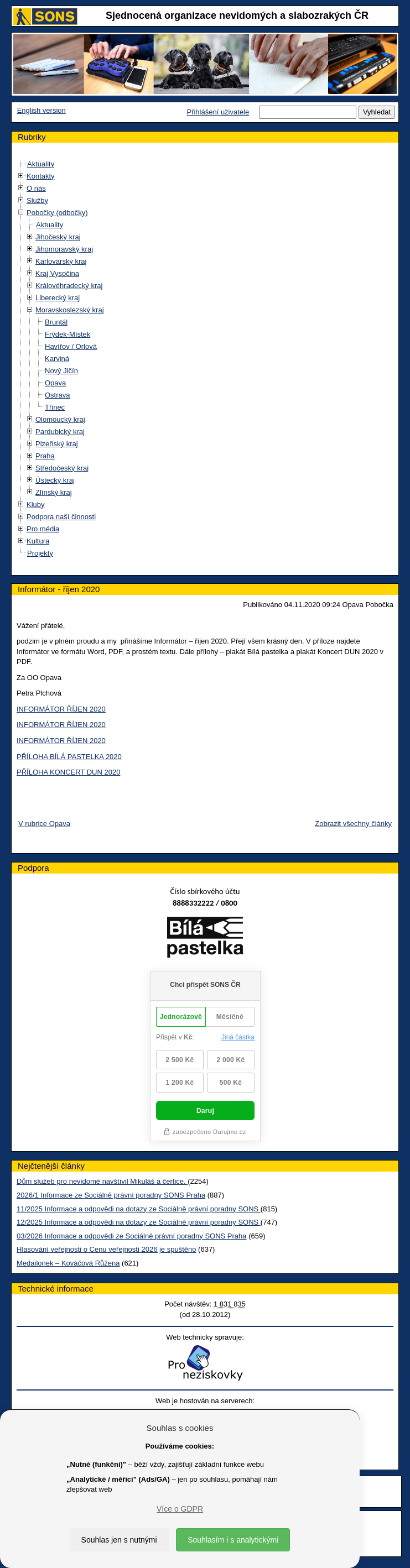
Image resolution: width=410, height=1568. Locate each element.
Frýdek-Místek (67, 334)
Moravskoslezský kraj (69, 310)
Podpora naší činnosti (61, 517)
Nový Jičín (61, 371)
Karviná (57, 358)
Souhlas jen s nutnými (119, 1539)
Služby (37, 200)
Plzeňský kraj (56, 444)
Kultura (38, 541)
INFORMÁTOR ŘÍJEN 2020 (61, 709)
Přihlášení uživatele (217, 112)
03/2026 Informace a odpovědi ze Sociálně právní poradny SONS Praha (132, 1236)
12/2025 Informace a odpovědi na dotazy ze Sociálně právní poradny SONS (139, 1222)
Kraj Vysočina (57, 273)
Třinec (55, 407)
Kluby (36, 504)
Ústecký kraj (55, 480)
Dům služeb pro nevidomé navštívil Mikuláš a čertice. (102, 1181)
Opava (55, 383)
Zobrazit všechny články (353, 823)
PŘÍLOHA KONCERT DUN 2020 (68, 772)
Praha (45, 456)
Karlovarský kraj (60, 261)
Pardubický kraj (60, 431)
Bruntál (56, 322)
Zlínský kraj (53, 492)
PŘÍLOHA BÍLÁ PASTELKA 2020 (69, 756)
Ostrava (57, 395)
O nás (36, 188)
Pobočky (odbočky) (57, 212)
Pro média (43, 529)
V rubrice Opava (44, 823)
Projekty (40, 553)
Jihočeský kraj (58, 237)
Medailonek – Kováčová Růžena (68, 1263)
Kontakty (41, 176)
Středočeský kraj (62, 468)
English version (41, 110)
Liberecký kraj (57, 298)
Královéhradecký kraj (68, 285)
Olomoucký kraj (60, 419)
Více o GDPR (180, 1508)
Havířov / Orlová (71, 346)
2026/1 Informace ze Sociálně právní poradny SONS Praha (111, 1195)
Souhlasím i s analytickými (233, 1539)
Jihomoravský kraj (64, 249)
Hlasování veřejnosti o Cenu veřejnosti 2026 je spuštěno (106, 1249)
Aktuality (40, 164)
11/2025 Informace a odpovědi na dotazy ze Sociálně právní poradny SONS (139, 1209)
